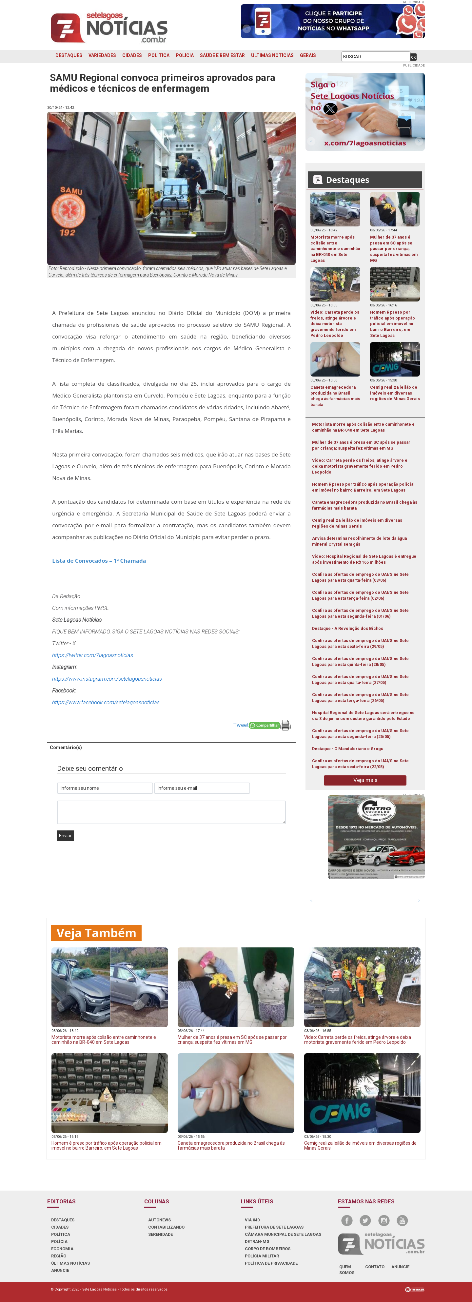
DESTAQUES (68, 55)
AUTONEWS (159, 1219)
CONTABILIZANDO (166, 1227)
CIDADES (132, 55)
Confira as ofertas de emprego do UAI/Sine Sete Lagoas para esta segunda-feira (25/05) (360, 733)
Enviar (65, 835)
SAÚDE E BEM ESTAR (222, 55)
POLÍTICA (158, 55)
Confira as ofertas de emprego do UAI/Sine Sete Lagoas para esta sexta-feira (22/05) (360, 763)
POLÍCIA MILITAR (262, 1255)
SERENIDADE (160, 1234)
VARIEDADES (102, 55)
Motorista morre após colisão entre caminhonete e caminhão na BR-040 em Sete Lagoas (363, 427)
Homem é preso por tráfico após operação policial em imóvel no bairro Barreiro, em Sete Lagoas (363, 487)
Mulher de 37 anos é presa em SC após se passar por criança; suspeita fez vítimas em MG (361, 445)
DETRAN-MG (257, 1241)
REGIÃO (58, 1255)
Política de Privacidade (271, 1263)
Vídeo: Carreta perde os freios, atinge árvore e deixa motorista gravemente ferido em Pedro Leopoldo (359, 466)
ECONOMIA (62, 1248)
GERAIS (308, 55)
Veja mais (365, 780)
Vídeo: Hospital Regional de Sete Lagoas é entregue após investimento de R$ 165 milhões (364, 559)
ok (413, 57)
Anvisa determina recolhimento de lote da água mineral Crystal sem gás (359, 541)
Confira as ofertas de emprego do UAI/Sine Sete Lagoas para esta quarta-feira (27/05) (360, 679)
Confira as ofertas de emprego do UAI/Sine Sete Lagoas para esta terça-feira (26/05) (360, 697)
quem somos (346, 1269)
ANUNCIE (60, 1270)
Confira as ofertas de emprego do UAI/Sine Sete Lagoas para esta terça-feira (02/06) (360, 595)
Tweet (241, 725)
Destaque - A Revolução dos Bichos (347, 628)
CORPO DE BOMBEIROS (267, 1248)
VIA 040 (252, 1219)
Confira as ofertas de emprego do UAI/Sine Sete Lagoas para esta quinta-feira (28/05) (360, 661)
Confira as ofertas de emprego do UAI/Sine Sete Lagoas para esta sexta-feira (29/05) (360, 643)
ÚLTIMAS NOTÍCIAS (272, 55)
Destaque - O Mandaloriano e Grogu (347, 748)
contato (374, 1266)
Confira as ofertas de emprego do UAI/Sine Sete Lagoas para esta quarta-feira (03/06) (360, 577)
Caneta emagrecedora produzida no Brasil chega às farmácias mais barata (364, 505)
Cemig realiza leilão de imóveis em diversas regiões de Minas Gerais (357, 523)
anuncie (400, 1266)
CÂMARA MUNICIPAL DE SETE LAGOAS (283, 1234)
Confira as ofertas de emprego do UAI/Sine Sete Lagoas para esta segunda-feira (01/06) (360, 613)
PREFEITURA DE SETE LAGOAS (274, 1227)
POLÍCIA (185, 55)
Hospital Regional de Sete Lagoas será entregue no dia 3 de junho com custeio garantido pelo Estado (363, 715)
